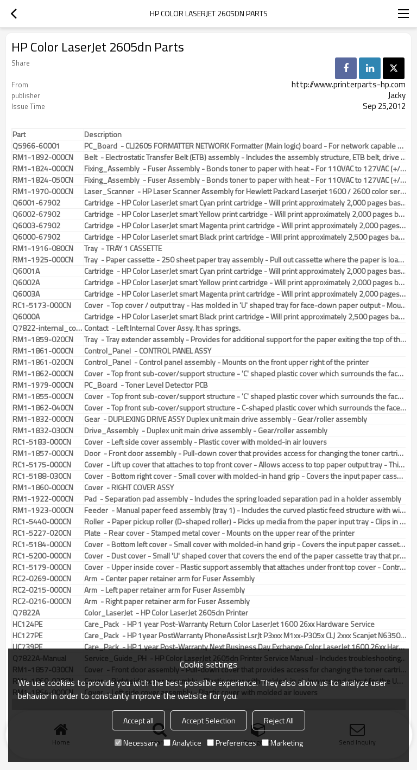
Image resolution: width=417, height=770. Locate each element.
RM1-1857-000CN (42, 453)
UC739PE (27, 646)
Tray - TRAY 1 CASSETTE (123, 248)
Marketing (282, 742)
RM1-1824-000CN (42, 168)
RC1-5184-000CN (41, 544)
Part (19, 134)
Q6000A (26, 316)
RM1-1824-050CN (42, 180)
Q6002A (26, 282)
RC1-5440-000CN (41, 521)
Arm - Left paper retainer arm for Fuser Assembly (164, 590)
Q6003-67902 (36, 225)
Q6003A (26, 293)
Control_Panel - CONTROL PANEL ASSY (147, 350)
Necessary (136, 742)
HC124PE (27, 624)
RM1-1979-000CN (42, 385)
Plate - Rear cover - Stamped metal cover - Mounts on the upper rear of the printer (219, 533)
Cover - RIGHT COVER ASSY (129, 487)
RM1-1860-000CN (42, 487)
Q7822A (26, 612)
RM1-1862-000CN (42, 373)
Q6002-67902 (36, 214)
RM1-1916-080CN (42, 248)
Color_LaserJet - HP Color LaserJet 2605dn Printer (166, 612)
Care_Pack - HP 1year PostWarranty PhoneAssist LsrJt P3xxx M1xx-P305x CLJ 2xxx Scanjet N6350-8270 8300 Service (245, 635)
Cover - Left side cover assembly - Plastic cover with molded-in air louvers (205, 442)
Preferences (231, 742)
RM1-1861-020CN (42, 362)
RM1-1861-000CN (42, 350)
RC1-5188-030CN (41, 476)
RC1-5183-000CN (41, 442)
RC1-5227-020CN (41, 533)
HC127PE (27, 635)
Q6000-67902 (36, 237)
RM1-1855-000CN (42, 396)
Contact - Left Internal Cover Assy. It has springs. (162, 328)
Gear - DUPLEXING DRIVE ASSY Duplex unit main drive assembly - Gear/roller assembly (225, 419)
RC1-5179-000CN (41, 567)
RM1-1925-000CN (42, 259)
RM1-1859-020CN (42, 339)
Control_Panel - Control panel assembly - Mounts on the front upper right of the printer (226, 362)
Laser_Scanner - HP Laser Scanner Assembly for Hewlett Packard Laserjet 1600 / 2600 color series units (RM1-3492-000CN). (245, 191)
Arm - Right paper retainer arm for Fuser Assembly (167, 601)
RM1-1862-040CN (42, 407)
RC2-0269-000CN (41, 578)
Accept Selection (209, 720)
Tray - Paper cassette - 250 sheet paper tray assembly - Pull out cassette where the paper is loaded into (245, 259)
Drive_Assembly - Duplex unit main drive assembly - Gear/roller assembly (205, 430)
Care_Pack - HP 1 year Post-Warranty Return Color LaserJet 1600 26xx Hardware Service (229, 624)
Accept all (138, 720)
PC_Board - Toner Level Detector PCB (146, 385)
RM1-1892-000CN (42, 157)
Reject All (279, 720)
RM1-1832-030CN (42, 430)
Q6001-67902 (36, 202)
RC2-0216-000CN (41, 601)
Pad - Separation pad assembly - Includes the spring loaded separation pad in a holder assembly (242, 498)
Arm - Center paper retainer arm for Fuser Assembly (169, 578)
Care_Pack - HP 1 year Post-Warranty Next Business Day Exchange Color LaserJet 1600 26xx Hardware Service (245, 646)
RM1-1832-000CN (42, 419)
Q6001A (26, 271)
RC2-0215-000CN (41, 590)
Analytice (182, 742)
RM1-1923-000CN (42, 510)
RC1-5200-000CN (41, 555)
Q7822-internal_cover (48, 328)
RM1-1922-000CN (42, 498)
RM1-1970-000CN (42, 191)
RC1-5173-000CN (41, 305)
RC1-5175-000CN (41, 464)
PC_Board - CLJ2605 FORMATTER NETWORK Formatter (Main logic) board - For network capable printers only (245, 145)
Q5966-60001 (36, 145)
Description (103, 134)
